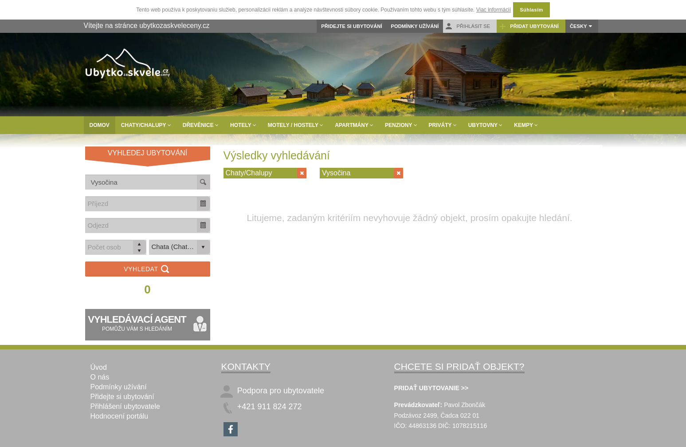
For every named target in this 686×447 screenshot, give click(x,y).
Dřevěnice (201, 125)
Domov (100, 125)
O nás (100, 377)
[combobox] (141, 203)
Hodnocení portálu (119, 416)
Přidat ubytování (529, 26)
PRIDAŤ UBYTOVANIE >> (431, 388)
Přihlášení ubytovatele (125, 406)
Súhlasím (531, 9)
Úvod (98, 367)
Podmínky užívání (415, 26)
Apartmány (354, 125)
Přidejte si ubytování (351, 26)
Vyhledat (147, 269)
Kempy (526, 125)
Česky (578, 26)
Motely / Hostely (295, 125)
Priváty (443, 125)
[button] (203, 203)
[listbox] (179, 247)
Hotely (243, 125)
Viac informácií (493, 10)
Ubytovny (485, 125)
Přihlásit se (467, 26)
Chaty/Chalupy (146, 125)
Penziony (401, 125)
